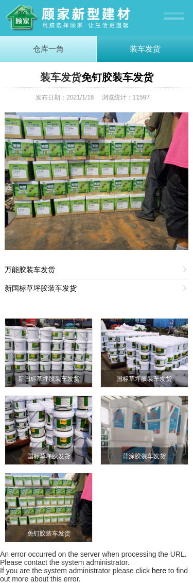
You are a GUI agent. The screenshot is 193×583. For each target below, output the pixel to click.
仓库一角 (48, 48)
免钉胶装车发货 (117, 77)
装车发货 (145, 48)
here (159, 571)
